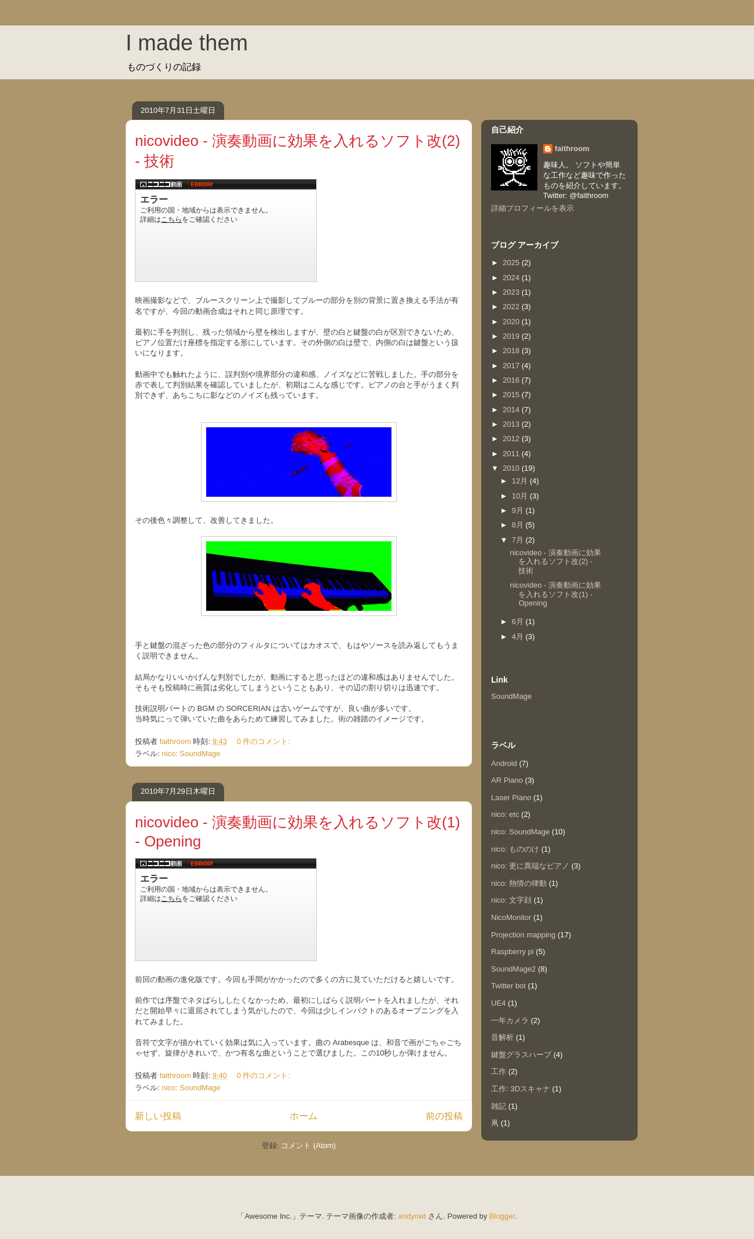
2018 (512, 350)
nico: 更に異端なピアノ (530, 866)
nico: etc (505, 814)
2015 (512, 394)
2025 (512, 262)
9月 (519, 510)
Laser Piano (511, 797)
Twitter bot (508, 985)
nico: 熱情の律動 (519, 883)
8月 (519, 524)
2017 (512, 365)
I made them (187, 43)
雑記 (498, 1106)
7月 (519, 540)
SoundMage (511, 696)
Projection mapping (523, 934)
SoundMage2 (513, 969)
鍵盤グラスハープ (521, 1054)
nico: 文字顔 (511, 900)
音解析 (502, 1037)
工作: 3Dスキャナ (520, 1088)
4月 (519, 636)
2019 (512, 336)
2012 (512, 438)
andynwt (412, 1216)
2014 (512, 409)
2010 (512, 468)
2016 (512, 380)
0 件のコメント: (264, 741)
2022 (512, 306)
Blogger (502, 1216)
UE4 (498, 1003)
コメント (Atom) (308, 1145)
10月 (521, 496)
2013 (512, 424)
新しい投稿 (158, 1116)
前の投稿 (444, 1116)
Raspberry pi (512, 951)
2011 (512, 453)
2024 (512, 277)
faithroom (572, 148)
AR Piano (507, 780)
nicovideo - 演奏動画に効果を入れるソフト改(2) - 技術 (555, 561)
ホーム (303, 1116)
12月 (521, 480)
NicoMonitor (511, 917)
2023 (512, 292)
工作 (498, 1071)
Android (504, 763)
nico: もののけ (515, 849)
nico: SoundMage (191, 753)
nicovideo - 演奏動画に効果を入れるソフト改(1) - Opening (555, 594)
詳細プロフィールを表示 (532, 208)
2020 (512, 321)
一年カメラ (510, 1020)
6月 (519, 621)
